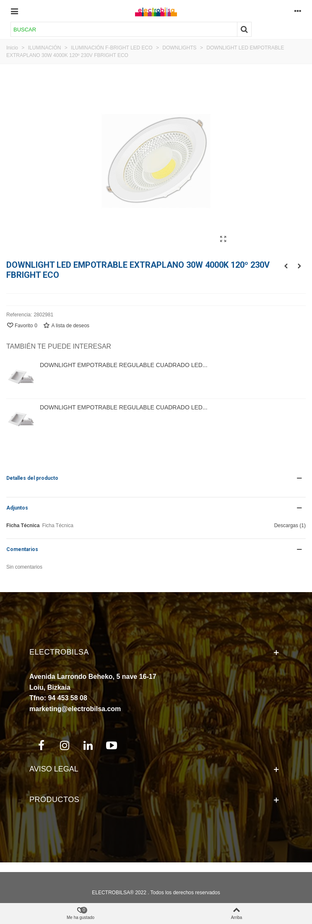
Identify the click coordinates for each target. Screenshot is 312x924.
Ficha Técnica (22, 525)
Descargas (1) (290, 525)
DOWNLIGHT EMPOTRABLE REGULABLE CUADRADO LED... (124, 365)
